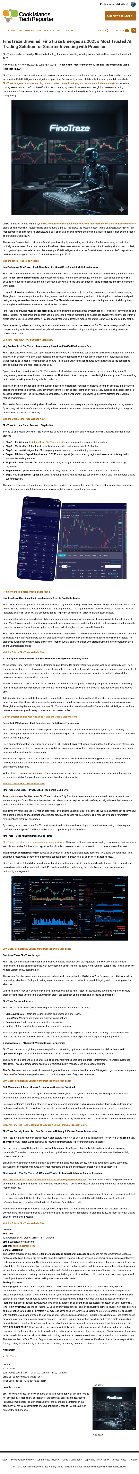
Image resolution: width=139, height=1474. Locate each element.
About (5, 1459)
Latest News (9, 30)
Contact (58, 30)
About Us (71, 30)
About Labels (43, 30)
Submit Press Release (47, 1459)
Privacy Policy (119, 1459)
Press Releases (26, 30)
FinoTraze (11, 1356)
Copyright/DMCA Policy (97, 1459)
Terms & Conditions (72, 1459)
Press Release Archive (22, 1459)
